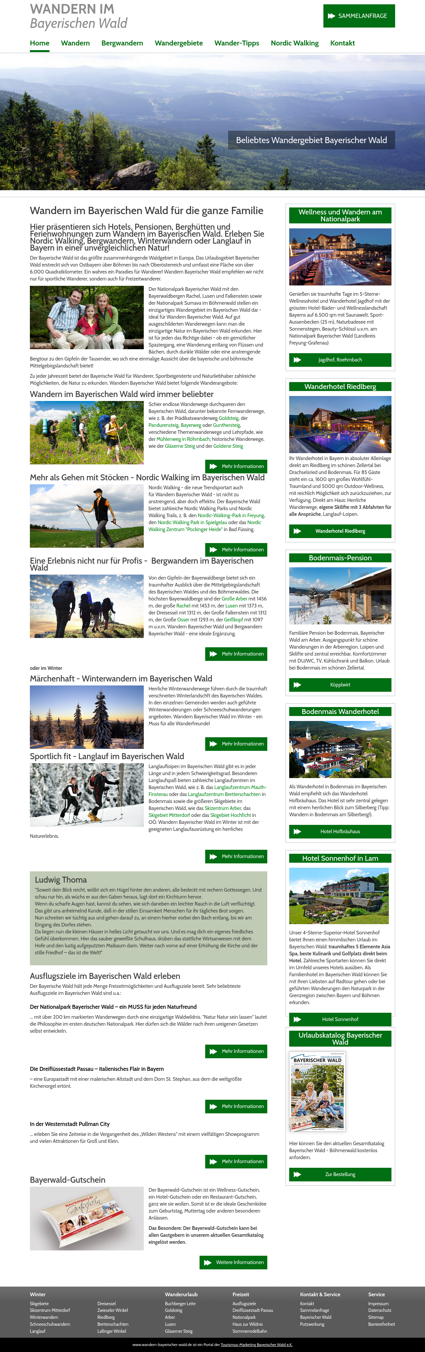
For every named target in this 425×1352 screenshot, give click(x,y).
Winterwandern (44, 1317)
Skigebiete (39, 1303)
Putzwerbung (312, 1324)
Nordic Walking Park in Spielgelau (192, 522)
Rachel (184, 606)
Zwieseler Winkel (113, 1310)
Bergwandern (122, 43)
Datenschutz (379, 1310)
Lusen (232, 606)
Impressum (378, 1303)
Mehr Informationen (243, 466)
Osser (183, 620)
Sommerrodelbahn (250, 1331)
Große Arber (234, 599)
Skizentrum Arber (223, 808)
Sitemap (375, 1317)
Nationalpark (244, 1317)
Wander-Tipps (236, 43)
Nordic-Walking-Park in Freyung (231, 515)
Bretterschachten (113, 1324)
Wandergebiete (179, 43)
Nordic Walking (295, 43)
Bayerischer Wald (315, 1317)
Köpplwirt (340, 685)
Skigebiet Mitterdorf (169, 815)
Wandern (75, 43)
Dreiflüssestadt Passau (253, 1310)
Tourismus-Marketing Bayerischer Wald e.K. (257, 1344)
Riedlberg (106, 1317)
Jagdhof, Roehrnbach (340, 360)
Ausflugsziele (244, 1303)
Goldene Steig (228, 446)
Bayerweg (191, 425)
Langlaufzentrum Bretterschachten (224, 794)
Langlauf (37, 1331)
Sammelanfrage (362, 16)
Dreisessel (107, 1303)
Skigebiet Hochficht (230, 815)
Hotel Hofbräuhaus (340, 832)
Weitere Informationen (240, 1262)
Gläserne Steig (180, 446)
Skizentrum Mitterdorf (50, 1310)
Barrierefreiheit (381, 1324)
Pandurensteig (163, 425)
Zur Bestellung (340, 1174)
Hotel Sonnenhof (340, 1019)
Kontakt (342, 43)
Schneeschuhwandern (50, 1324)
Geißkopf (234, 620)
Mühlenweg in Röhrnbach (183, 439)
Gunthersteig (226, 425)
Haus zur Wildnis (248, 1324)
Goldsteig (229, 418)
